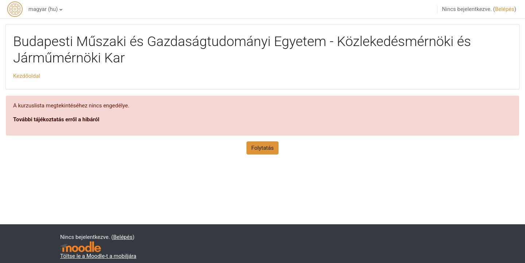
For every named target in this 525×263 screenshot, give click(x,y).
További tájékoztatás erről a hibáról (56, 119)
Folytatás (262, 148)
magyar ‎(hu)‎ (43, 9)
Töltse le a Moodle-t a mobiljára (98, 256)
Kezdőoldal (26, 76)
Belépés (504, 9)
